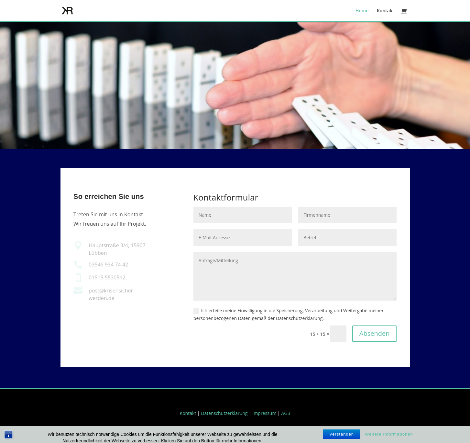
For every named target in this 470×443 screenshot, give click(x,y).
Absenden (374, 333)
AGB (285, 413)
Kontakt (385, 11)
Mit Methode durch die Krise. (235, 107)
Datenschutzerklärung (224, 413)
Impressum (264, 413)
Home (362, 11)
